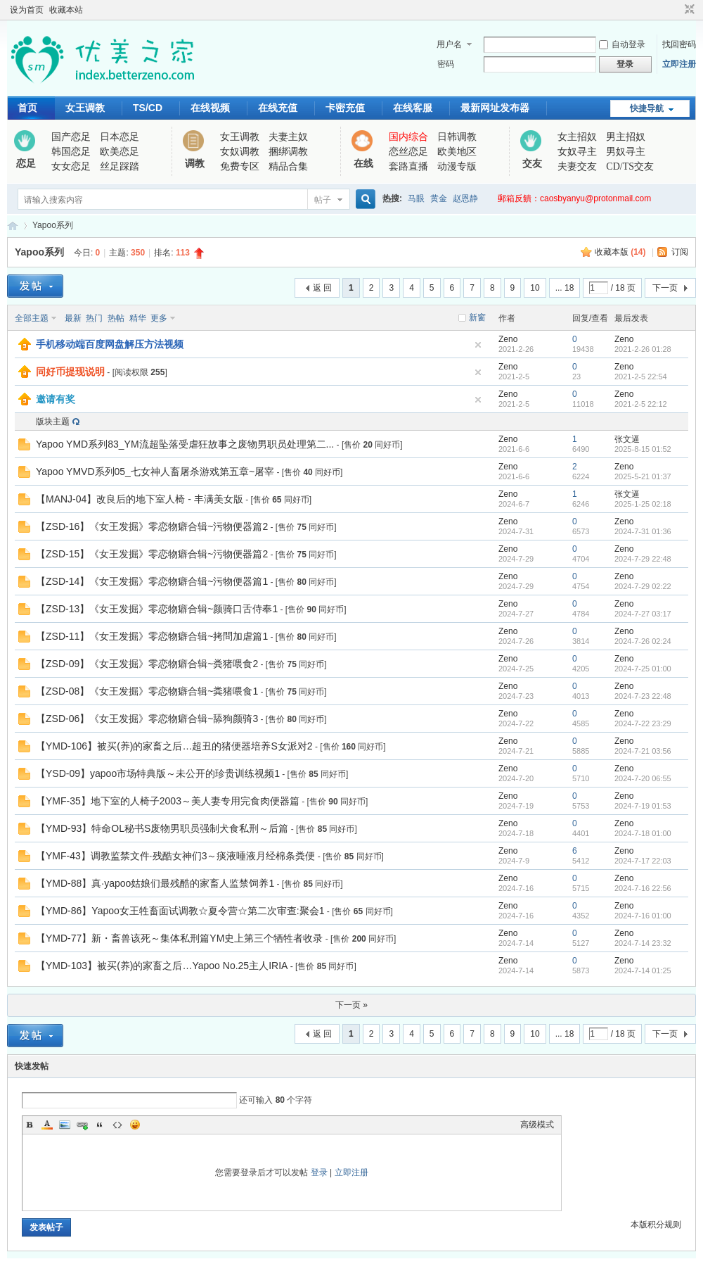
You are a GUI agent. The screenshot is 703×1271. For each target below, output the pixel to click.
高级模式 (537, 1125)
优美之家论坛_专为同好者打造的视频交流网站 (12, 225)
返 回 (322, 288)
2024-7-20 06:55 (642, 778)
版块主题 (53, 421)
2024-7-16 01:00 (642, 915)
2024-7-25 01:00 (642, 668)
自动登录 (622, 44)
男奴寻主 (625, 151)
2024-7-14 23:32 (642, 943)
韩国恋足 (71, 151)
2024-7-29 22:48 (642, 559)
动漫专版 (457, 166)
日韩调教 (457, 137)
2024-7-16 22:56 (642, 888)
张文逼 (627, 439)
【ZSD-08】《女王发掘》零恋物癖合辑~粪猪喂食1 (147, 691)
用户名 (449, 44)
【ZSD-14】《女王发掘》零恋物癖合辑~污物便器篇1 (152, 581)
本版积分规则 (656, 1224)
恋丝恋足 (408, 151)
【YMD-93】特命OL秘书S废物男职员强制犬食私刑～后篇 (162, 828)
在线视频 (210, 107)
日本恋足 (119, 137)
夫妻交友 (577, 166)
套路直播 (408, 166)
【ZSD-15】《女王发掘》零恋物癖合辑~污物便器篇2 (152, 553)
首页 (27, 107)
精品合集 (288, 166)
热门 (94, 318)
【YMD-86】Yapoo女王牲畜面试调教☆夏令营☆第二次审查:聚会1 (180, 910)
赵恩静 (465, 198)
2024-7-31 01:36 (642, 531)
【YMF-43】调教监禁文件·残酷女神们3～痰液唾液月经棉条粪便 (175, 855)
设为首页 (27, 10)
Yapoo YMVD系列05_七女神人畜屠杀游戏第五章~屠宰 (155, 471)
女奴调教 (239, 151)
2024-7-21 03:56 (642, 751)
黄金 (438, 198)
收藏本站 (66, 10)
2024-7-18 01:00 (642, 833)
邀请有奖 (55, 399)
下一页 (665, 288)
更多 (158, 318)
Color (47, 1125)
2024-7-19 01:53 (642, 806)
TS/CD (147, 107)
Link (82, 1125)
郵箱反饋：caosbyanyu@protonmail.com (574, 198)
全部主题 (32, 318)
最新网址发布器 (494, 107)
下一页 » (351, 1005)
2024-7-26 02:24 (642, 641)
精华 (137, 318)
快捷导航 (647, 108)
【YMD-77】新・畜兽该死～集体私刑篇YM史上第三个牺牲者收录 (179, 938)
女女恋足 (71, 166)
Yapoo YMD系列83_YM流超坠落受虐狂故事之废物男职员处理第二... (185, 444)
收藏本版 (620, 252)
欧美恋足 (119, 151)
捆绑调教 (288, 151)
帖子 (322, 200)
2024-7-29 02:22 (642, 586)
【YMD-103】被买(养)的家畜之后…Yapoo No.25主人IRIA (162, 965)
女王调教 (85, 107)
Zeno (507, 339)
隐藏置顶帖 (478, 345)
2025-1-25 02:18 (642, 504)
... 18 (564, 288)
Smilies (135, 1125)
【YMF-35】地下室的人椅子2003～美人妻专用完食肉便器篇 (167, 801)
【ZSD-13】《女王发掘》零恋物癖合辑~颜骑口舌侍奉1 (157, 608)
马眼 (416, 198)
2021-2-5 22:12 (640, 404)
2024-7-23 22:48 (642, 696)
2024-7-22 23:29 (642, 723)
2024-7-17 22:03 (642, 860)
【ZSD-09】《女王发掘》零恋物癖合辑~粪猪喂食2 (147, 663)
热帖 (116, 318)
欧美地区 (457, 151)
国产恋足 (71, 137)
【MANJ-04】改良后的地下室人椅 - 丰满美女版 (139, 499)
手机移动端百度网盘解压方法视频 (109, 344)
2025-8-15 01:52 (642, 449)
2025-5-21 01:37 (642, 476)
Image (65, 1125)
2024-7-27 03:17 (642, 613)
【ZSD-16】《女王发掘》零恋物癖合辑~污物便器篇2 (152, 526)
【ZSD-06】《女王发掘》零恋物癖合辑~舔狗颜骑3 (147, 718)
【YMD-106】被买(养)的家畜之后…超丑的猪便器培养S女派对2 (174, 746)
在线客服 (412, 107)
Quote (100, 1125)
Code (117, 1125)
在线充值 (277, 107)
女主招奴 (577, 137)
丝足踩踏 (119, 166)
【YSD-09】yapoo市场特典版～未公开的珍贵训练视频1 (158, 773)
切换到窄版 (688, 10)
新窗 (477, 317)
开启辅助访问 (676, 10)
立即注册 (679, 64)
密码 (445, 64)
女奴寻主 (577, 151)
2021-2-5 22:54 (640, 376)
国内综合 (408, 137)
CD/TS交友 (630, 166)
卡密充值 (345, 107)
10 (534, 288)
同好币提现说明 (70, 371)
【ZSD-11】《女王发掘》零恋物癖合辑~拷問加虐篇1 (152, 636)
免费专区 (239, 166)
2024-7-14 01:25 (642, 970)
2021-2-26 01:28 (642, 349)
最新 (73, 318)
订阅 (679, 252)
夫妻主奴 (288, 137)
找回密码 (679, 44)
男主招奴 (625, 137)
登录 (319, 1172)
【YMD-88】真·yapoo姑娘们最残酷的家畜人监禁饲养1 (155, 883)
